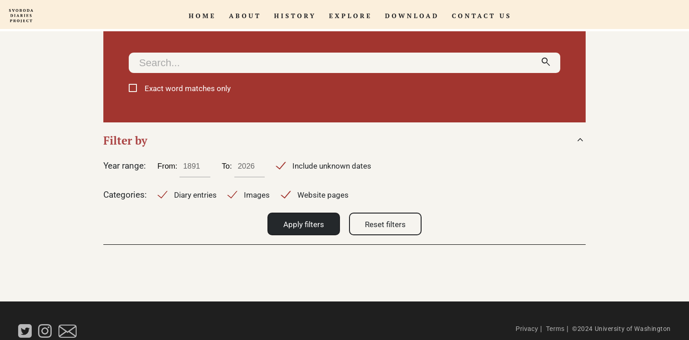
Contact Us (482, 15)
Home (202, 15)
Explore (351, 15)
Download (412, 15)
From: (167, 166)
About (245, 15)
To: (227, 166)
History (295, 15)
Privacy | (528, 328)
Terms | (556, 328)
